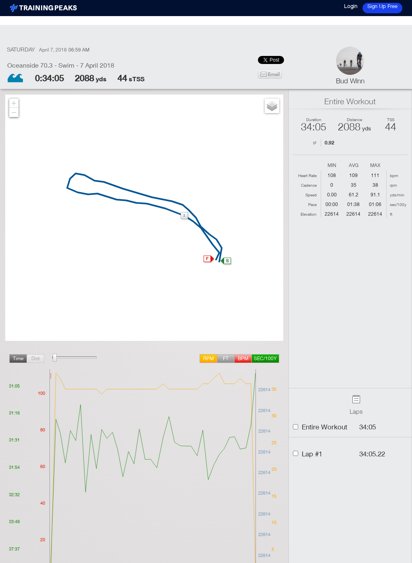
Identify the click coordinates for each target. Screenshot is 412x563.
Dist (35, 358)
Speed (311, 194)
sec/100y (265, 358)
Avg (353, 165)
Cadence (309, 185)
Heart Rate (307, 175)
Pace (312, 204)
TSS (390, 120)
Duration (313, 120)
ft (226, 358)
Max (375, 165)
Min (332, 165)
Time (18, 358)
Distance (354, 120)
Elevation (309, 214)
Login (351, 6)
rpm (208, 358)
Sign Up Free (382, 6)
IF (315, 142)
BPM (243, 358)
